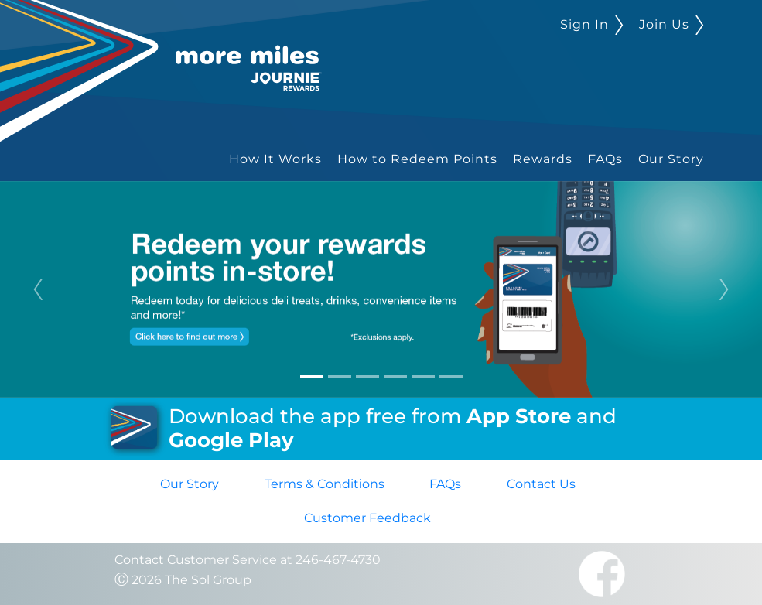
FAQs (605, 159)
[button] (38, 289)
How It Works (275, 159)
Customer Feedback (367, 518)
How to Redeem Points (417, 159)
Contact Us (541, 484)
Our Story (671, 159)
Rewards (542, 159)
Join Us (671, 24)
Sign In (592, 24)
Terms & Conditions (324, 484)
